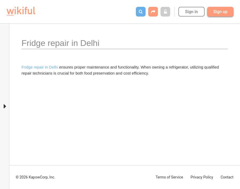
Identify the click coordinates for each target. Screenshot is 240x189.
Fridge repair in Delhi (40, 67)
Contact (227, 177)
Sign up (220, 11)
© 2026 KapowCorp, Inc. (35, 177)
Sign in (191, 11)
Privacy (201, 177)
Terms (169, 177)
